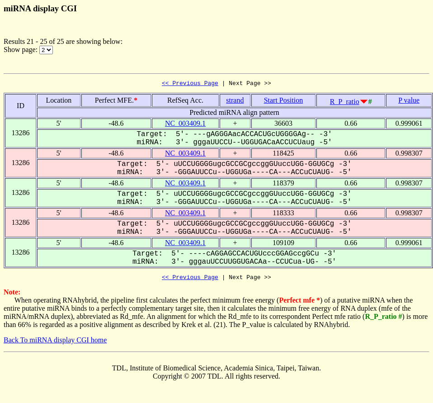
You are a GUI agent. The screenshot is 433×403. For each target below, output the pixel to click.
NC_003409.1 (185, 124)
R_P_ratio (344, 103)
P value (408, 101)
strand (235, 101)
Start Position (283, 101)
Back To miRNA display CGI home (55, 342)
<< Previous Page (190, 84)
